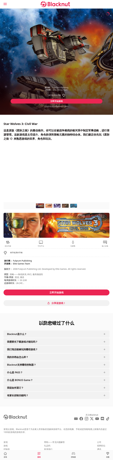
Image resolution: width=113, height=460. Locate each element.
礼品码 (47, 445)
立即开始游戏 (56, 101)
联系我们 (48, 449)
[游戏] (39, 455)
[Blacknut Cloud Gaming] (55, 4)
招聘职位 (101, 445)
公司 (99, 442)
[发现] (5, 455)
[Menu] (5, 4)
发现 (6, 442)
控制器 (7, 449)
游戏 (6, 445)
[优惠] (107, 455)
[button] (56, 95)
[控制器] (73, 455)
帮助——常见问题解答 (54, 442)
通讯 (99, 449)
